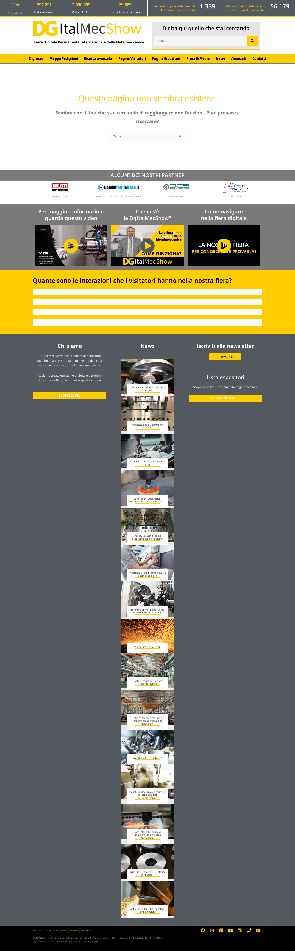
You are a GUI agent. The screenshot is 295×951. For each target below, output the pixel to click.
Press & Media (198, 58)
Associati (238, 58)
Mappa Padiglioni (63, 58)
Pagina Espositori (166, 58)
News (220, 58)
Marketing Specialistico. (82, 930)
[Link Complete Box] (147, 377)
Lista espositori (225, 377)
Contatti (259, 58)
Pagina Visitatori (132, 58)
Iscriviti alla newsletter (225, 345)
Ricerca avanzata (98, 58)
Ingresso (36, 58)
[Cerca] (252, 41)
